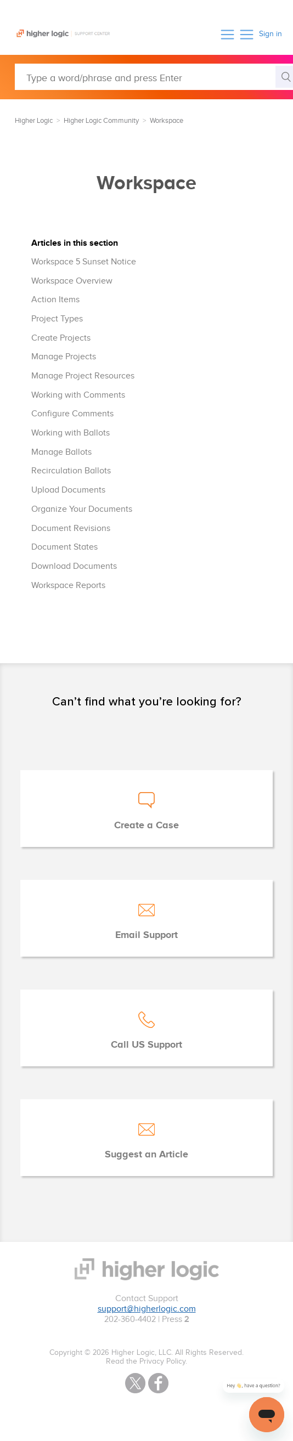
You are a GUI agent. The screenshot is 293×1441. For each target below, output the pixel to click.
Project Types (57, 319)
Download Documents (74, 566)
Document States (64, 547)
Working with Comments (78, 395)
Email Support (146, 935)
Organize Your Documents (81, 509)
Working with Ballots (70, 433)
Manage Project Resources (82, 376)
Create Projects (61, 338)
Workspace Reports (68, 585)
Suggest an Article (146, 1155)
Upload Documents (68, 490)
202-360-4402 (130, 1319)
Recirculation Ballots (71, 471)
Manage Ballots (61, 452)
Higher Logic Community (101, 120)
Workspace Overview (71, 281)
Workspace (166, 120)
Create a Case (146, 826)
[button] (227, 34)
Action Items (55, 300)
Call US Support (146, 1045)
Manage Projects (63, 357)
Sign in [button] (270, 34)
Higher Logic (34, 120)
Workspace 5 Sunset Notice (83, 262)
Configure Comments (72, 414)
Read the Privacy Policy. (146, 1361)
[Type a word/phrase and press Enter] (154, 77)
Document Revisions (70, 528)
